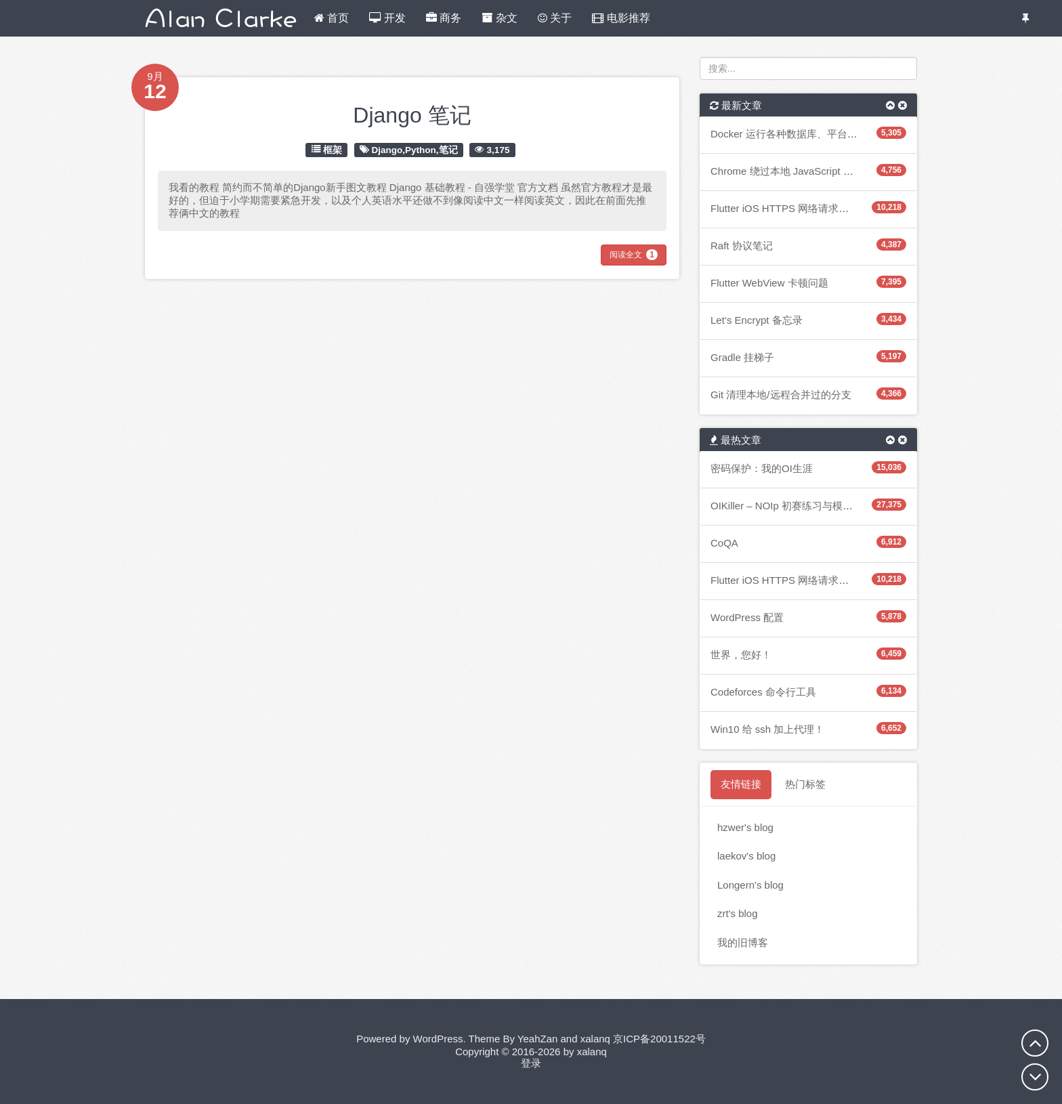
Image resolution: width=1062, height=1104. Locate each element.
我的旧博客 (742, 942)
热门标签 (805, 784)
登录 (531, 1063)
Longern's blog (750, 885)
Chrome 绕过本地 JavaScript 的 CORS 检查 (809, 171)
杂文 (499, 18)
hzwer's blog (745, 827)
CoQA (724, 543)
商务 (443, 18)
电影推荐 (621, 18)
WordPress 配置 (747, 617)
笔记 (448, 149)
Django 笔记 (412, 115)
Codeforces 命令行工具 (763, 692)
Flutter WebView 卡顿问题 (769, 283)
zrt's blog (737, 913)
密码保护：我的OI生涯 (761, 468)
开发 (387, 18)
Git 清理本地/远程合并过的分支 (780, 394)
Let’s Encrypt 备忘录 (756, 320)
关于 (555, 18)
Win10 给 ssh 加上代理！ (767, 729)
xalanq (595, 1038)
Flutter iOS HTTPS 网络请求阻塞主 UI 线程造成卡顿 (828, 208)
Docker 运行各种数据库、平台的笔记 (794, 134)
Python (420, 149)
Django (386, 149)
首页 (331, 18)
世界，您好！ (740, 654)
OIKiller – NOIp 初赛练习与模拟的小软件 (801, 505)
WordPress (438, 1038)
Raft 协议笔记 (741, 245)
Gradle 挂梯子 (742, 357)
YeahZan (537, 1038)
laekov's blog (746, 856)
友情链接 (741, 784)
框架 (332, 149)
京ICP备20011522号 (659, 1038)
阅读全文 (634, 254)
